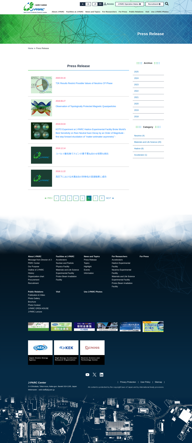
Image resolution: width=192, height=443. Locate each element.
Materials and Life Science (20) (147, 142)
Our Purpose (33, 266)
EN (100, 4)
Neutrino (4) (139, 136)
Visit (147, 12)
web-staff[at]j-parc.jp (46, 390)
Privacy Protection (128, 382)
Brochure (32, 302)
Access (110, 4)
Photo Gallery (34, 298)
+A (88, 4)
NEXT (110, 198)
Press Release (90, 260)
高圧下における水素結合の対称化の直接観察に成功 (81, 176)
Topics (86, 263)
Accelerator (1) (140, 155)
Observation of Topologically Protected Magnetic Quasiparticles (86, 106)
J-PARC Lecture (35, 312)
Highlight (87, 266)
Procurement (33, 280)
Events (87, 270)
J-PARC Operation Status (129, 4)
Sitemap (158, 382)
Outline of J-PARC (36, 270)
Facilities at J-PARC (75, 12)
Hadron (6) (139, 149)
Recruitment (154, 4)
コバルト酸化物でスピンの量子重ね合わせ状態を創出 (82, 153)
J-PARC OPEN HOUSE (38, 308)
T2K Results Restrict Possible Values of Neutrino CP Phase (84, 83)
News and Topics (92, 12)
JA (95, 4)
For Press (123, 12)
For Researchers (109, 12)
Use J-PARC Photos (159, 12)
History (31, 273)
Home (30, 48)
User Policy (145, 382)
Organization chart (36, 276)
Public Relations (136, 12)
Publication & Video (36, 295)
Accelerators (61, 260)
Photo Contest (34, 305)
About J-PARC (58, 12)
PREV (49, 198)
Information (89, 273)
